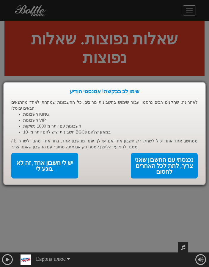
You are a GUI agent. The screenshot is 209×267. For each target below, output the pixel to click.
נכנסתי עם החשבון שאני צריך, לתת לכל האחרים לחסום (164, 165)
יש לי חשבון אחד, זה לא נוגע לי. (44, 165)
